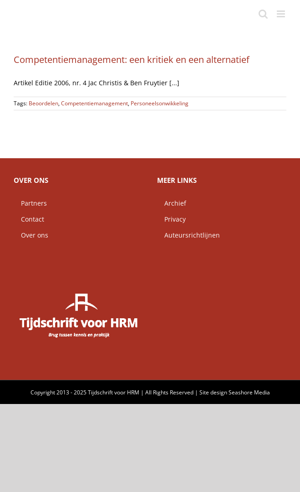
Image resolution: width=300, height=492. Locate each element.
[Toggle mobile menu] (281, 14)
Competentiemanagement (94, 103)
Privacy (171, 219)
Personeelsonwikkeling (159, 103)
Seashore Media (249, 392)
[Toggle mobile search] (263, 14)
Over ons (31, 235)
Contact (29, 219)
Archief (171, 203)
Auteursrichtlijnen (188, 235)
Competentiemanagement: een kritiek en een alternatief (131, 59)
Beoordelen (43, 103)
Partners (30, 203)
